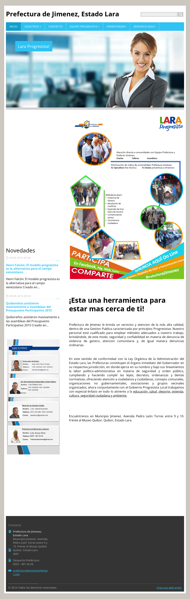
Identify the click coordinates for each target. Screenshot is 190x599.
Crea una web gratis (169, 587)
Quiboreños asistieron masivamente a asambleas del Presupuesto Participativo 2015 (29, 306)
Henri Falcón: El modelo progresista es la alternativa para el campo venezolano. (32, 268)
